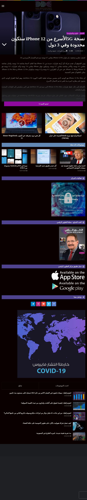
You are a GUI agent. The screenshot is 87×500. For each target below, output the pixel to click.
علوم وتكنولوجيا (72, 33)
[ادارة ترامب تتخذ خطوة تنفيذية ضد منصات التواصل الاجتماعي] (72, 156)
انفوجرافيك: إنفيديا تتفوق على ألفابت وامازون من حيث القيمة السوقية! (46, 404)
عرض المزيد (43, 104)
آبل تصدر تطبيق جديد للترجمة (46, 166)
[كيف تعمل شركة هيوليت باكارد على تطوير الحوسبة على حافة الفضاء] (79, 427)
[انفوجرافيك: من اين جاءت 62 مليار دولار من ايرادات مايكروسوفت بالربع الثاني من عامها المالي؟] (79, 417)
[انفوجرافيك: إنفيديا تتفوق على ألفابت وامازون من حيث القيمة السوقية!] (79, 407)
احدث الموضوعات (62, 386)
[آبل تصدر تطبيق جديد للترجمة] (43, 156)
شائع (20, 386)
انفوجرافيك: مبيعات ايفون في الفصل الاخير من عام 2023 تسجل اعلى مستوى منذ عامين (40, 394)
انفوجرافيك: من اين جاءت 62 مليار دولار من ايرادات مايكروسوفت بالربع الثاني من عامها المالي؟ (37, 414)
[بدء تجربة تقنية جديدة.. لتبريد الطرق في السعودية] (79, 437)
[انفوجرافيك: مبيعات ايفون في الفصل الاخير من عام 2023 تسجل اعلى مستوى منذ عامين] (79, 397)
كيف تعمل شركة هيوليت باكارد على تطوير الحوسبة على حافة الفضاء (47, 424)
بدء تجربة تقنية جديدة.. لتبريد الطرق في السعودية (53, 434)
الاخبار (82, 33)
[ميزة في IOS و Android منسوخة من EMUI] (14, 156)
